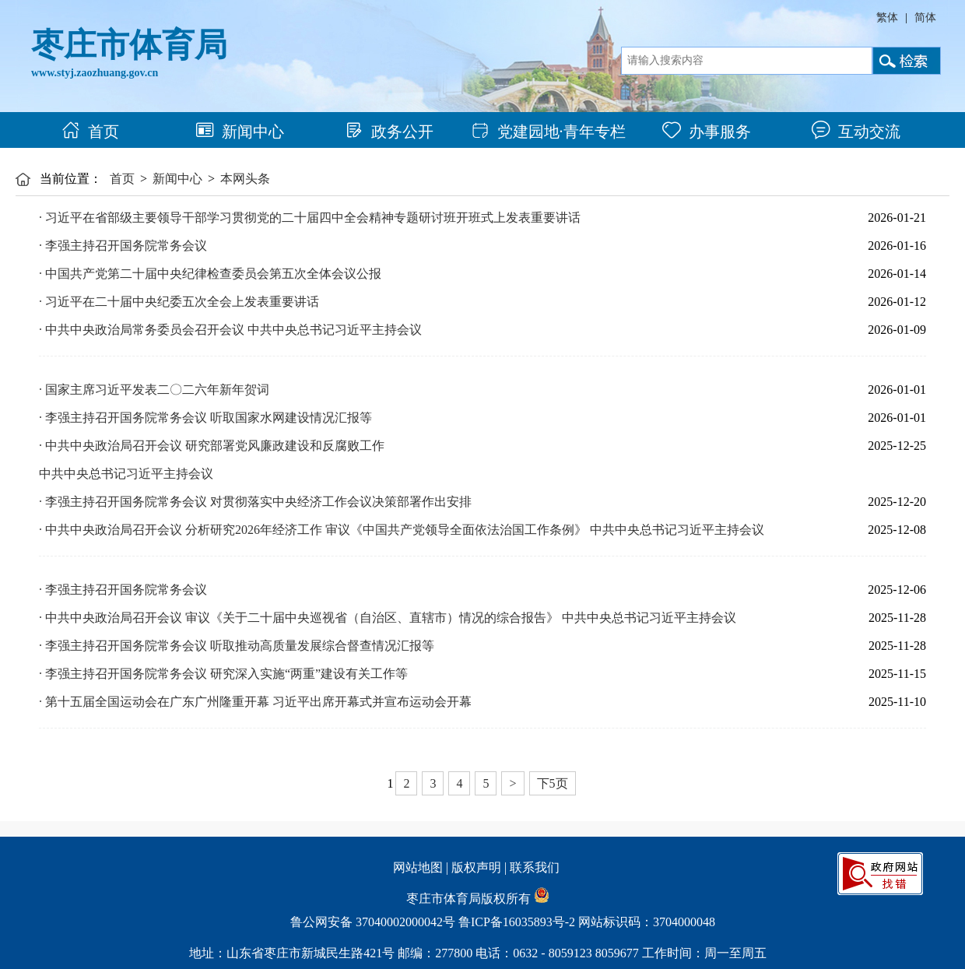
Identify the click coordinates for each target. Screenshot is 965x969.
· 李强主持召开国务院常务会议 (123, 245)
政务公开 (389, 131)
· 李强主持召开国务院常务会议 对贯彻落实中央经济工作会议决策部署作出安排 (255, 501)
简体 (925, 17)
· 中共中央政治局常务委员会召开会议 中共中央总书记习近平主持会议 (230, 329)
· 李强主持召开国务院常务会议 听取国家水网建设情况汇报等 (205, 417)
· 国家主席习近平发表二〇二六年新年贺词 (154, 389)
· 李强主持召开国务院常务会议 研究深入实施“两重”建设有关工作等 (223, 673)
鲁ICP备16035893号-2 (516, 922)
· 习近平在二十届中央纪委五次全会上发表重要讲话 (179, 301)
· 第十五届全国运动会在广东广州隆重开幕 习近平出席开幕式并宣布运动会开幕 (255, 701)
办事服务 (706, 131)
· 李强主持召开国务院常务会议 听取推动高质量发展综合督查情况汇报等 (236, 645)
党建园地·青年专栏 (548, 131)
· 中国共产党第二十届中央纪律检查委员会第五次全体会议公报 (210, 273)
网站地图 (418, 867)
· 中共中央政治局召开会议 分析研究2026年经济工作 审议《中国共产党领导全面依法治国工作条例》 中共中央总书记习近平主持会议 (401, 529)
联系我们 (535, 867)
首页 (90, 131)
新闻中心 (239, 131)
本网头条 (245, 178)
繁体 (887, 17)
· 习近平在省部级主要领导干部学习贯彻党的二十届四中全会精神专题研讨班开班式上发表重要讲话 (310, 217)
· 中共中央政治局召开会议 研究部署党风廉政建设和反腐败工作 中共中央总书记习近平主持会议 (211, 459)
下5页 (552, 783)
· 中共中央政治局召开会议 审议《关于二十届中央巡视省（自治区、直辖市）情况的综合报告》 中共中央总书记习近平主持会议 (387, 617)
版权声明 (476, 867)
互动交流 (856, 131)
